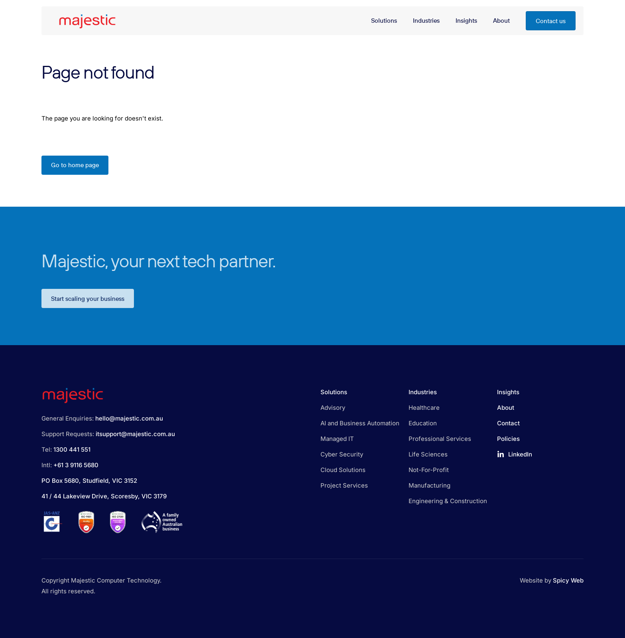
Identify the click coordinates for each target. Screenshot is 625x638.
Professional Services (440, 438)
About (505, 407)
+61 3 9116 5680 (75, 465)
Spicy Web (568, 580)
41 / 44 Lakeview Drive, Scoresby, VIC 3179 (104, 496)
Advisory (332, 407)
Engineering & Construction (448, 501)
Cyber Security (341, 454)
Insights (508, 392)
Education (423, 423)
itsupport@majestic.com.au (135, 434)
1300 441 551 (71, 449)
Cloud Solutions (343, 470)
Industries (423, 392)
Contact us (551, 21)
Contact (508, 423)
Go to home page (75, 165)
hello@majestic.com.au (129, 418)
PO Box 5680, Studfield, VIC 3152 (89, 480)
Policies (508, 438)
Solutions (333, 392)
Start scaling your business (87, 304)
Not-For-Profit (429, 470)
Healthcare (424, 407)
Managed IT (337, 438)
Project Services (344, 485)
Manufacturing (429, 485)
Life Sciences (428, 454)
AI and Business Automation (359, 423)
